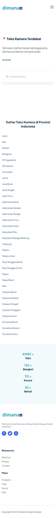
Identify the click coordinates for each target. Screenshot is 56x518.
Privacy (5, 461)
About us (6, 457)
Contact (6, 465)
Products (6, 479)
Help (4, 484)
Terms (5, 488)
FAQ (4, 492)
